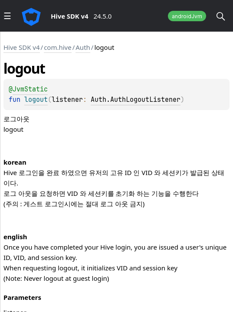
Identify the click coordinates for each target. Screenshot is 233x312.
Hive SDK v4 (21, 47)
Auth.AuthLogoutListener (135, 99)
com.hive (58, 47)
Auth (82, 47)
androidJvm (187, 16)
